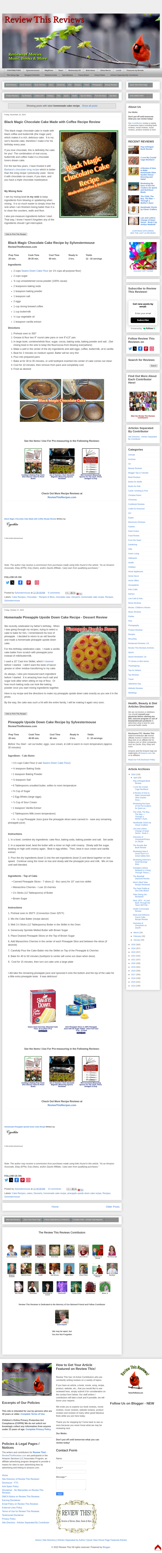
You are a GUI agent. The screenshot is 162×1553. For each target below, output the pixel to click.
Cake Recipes (19, 597)
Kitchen (131, 594)
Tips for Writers (85, 96)
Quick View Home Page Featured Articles (107, 1540)
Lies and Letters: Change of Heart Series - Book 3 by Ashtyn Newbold (148, 221)
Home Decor (133, 576)
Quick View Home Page (32, 1220)
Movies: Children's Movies (139, 607)
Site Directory (49, 1540)
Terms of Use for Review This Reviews (20, 1511)
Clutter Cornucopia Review (141, 910)
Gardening (61, 85)
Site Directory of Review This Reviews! (20, 1479)
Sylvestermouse (32, 70)
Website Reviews (135, 688)
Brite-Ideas (90, 70)
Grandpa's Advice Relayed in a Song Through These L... (142, 870)
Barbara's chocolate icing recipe (21, 169)
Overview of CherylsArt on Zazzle (140, 925)
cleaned (49, 661)
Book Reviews (11, 85)
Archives (132, 459)
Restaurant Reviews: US (138, 643)
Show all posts (89, 105)
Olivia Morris (105, 70)
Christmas (132, 500)
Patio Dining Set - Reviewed (140, 895)
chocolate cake (63, 597)
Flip (79, 594)
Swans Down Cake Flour (34, 270)
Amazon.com (146, 753)
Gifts (69, 85)
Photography (97, 85)
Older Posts (113, 1206)
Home (55, 1206)
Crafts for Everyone (136, 509)
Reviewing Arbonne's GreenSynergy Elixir (142, 862)
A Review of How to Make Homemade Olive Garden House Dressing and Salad (148, 173)
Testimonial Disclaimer (13, 1515)
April (135, 777)
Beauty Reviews (111, 85)
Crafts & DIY (39, 96)
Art (129, 464)
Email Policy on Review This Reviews (20, 1504)
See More (113, 96)
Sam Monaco (67, 75)
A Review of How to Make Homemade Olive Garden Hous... (141, 796)
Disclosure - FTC (10, 1483)
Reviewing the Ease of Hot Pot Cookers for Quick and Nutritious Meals (148, 187)
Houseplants (133, 585)
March (136, 932)
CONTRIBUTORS (14, 70)
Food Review (133, 536)
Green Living (133, 553)
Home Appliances (135, 571)
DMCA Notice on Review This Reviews (20, 1496)
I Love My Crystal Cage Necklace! (148, 158)
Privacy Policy (9, 1519)
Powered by (143, 328)
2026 (133, 774)
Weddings (132, 693)
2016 (133, 978)
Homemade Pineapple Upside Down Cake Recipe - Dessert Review (55, 617)
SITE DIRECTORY (137, 96)
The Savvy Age (13, 75)
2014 (133, 986)
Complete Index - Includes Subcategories (88, 1220)
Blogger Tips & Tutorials (138, 473)
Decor (51, 85)
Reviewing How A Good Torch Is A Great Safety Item (141, 853)
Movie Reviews (25, 85)
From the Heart (100, 96)
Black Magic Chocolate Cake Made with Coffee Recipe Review (52, 122)
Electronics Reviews (136, 522)
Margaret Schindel (32, 75)
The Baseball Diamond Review (141, 877)
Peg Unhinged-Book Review (147, 148)
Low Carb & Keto (135, 598)
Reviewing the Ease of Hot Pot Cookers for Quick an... (142, 806)
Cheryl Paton (99, 75)
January (137, 940)
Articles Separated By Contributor (124, 75)
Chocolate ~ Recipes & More (41, 597)
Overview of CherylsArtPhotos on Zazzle (141, 839)
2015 (133, 982)
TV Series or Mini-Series (138, 661)
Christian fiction (134, 495)
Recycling (132, 639)
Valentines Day (134, 684)
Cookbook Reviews (136, 504)
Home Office (133, 580)
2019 (133, 967)
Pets (58, 96)
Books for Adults (135, 482)
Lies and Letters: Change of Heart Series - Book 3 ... (141, 831)
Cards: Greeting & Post (138, 491)
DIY (129, 513)
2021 (133, 960)
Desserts (75, 597)
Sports (66, 96)
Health (74, 96)
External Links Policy (12, 1507)
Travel (86, 85)
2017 (133, 974)
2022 (133, 956)
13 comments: (55, 1189)
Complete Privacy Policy (38, 1429)
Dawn (61, 70)
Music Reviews (40, 85)
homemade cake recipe (92, 597)
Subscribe (143, 320)
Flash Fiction (133, 531)
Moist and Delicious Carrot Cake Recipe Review (141, 917)
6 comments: (54, 593)
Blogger (106, 1547)
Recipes (78, 85)
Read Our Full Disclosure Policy (141, 760)
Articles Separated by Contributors (56, 1220)
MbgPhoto (49, 70)
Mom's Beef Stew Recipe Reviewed (141, 883)
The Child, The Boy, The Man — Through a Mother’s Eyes (147, 199)
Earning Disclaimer (11, 1500)
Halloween (132, 558)
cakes (30, 1193)
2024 (133, 948)
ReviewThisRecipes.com (62, 497)
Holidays (50, 96)
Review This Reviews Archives (141, 648)
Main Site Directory (13, 1220)
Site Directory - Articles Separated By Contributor (25, 1522)
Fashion (131, 527)
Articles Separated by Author (71, 1540)
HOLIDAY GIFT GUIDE (143, 270)
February (137, 936)
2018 (133, 971)
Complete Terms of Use (33, 1414)
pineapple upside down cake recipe (84, 1193)
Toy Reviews (26, 96)
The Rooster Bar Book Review (140, 846)
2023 (133, 952)
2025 (133, 944)
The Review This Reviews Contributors (62, 1232)
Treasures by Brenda (135, 70)
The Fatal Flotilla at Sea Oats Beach (141, 889)
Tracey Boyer (83, 75)
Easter (131, 518)
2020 (133, 963)
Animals (131, 455)
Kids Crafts (132, 589)
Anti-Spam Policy (10, 1486)
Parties (131, 616)
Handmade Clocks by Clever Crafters (148, 208)
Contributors (137, 123)
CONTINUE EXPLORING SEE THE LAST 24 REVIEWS (143, 232)
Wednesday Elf (74, 70)
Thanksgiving (134, 666)
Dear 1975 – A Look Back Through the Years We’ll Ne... (141, 902)
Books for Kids (134, 486)
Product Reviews (12, 96)
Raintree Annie (51, 75)
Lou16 (118, 70)
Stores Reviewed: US (137, 657)
